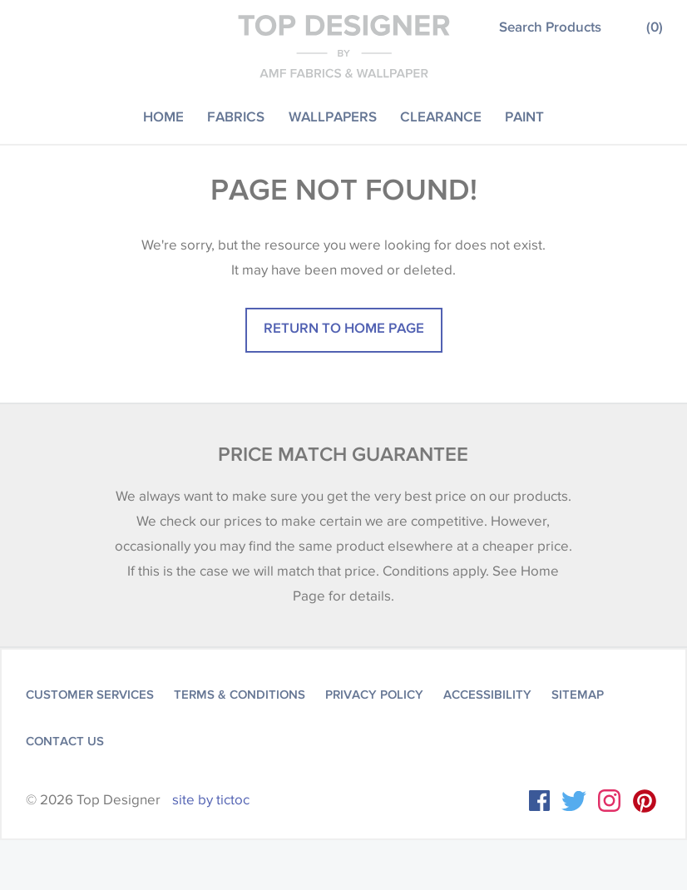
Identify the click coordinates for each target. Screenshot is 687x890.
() (654, 26)
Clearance (441, 116)
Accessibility (487, 694)
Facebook (539, 800)
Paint (524, 116)
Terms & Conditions (239, 694)
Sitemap (577, 694)
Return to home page (344, 327)
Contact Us (65, 741)
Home (163, 116)
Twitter (573, 801)
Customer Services (90, 694)
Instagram (609, 800)
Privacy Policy (374, 694)
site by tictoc (211, 799)
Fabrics (235, 116)
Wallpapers (333, 116)
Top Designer (344, 45)
